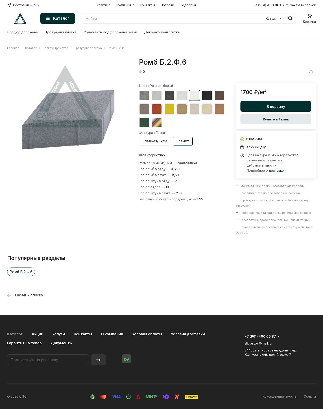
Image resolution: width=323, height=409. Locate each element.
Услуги (58, 334)
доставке (276, 170)
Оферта (310, 396)
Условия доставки (188, 334)
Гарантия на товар (24, 343)
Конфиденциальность (280, 396)
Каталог (15, 334)
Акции (37, 334)
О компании (112, 334)
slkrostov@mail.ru (258, 343)
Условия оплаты (147, 334)
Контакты (83, 334)
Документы (61, 343)
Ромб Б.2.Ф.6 (21, 272)
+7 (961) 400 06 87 (268, 5)
